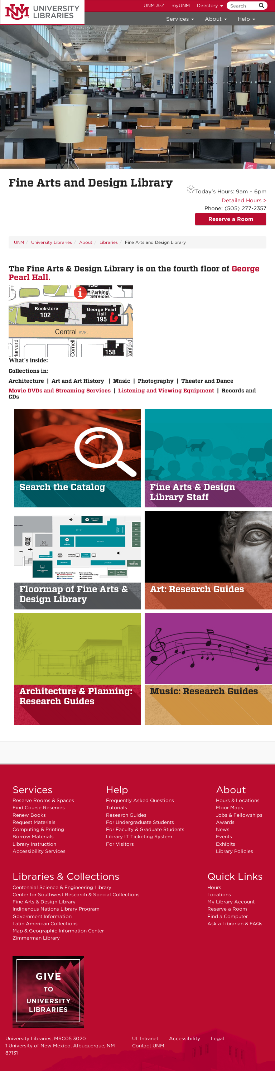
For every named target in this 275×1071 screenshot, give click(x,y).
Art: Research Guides (197, 589)
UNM (19, 242)
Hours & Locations (238, 800)
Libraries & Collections (66, 876)
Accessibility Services (39, 851)
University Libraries (42, 12)
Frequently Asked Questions (140, 800)
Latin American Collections (45, 923)
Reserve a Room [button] (230, 219)
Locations (219, 894)
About (85, 242)
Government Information (42, 916)
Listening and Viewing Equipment (166, 390)
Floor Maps (229, 807)
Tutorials (116, 807)
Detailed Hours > (244, 200)
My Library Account (231, 901)
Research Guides (126, 815)
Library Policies (234, 851)
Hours (214, 887)
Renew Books (29, 815)
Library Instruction (34, 844)
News (223, 829)
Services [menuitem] (180, 19)
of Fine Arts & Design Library (73, 594)
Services (32, 789)
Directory (210, 5)
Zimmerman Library (36, 938)
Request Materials (34, 822)
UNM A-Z (154, 5)
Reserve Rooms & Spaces (43, 800)
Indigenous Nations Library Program (56, 909)
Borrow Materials (33, 836)
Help (117, 789)
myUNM (181, 5)
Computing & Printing (38, 829)
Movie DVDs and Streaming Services (60, 390)
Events (224, 836)
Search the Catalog (62, 487)
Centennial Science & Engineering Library (62, 887)
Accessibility (184, 1038)
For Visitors (120, 844)
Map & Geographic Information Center (58, 930)
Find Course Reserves (39, 807)
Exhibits (225, 844)
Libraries (109, 242)
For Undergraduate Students (140, 822)
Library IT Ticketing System (139, 836)
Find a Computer (227, 916)
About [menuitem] (216, 19)
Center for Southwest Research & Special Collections (76, 894)
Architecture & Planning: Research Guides (75, 696)
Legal (217, 1038)
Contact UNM (148, 1045)
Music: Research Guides (204, 691)
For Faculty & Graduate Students (145, 829)
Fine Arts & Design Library (44, 901)
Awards (225, 822)
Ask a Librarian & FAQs (234, 923)
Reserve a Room (227, 909)
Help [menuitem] (246, 19)
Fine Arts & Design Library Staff (192, 492)
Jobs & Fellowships (239, 815)
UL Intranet (145, 1038)
